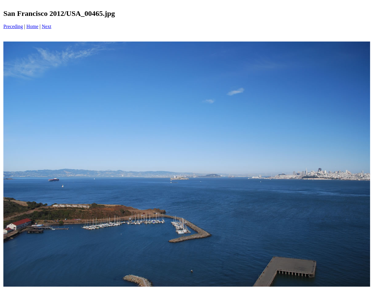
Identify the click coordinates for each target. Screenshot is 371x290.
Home (32, 26)
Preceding (13, 26)
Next (46, 26)
